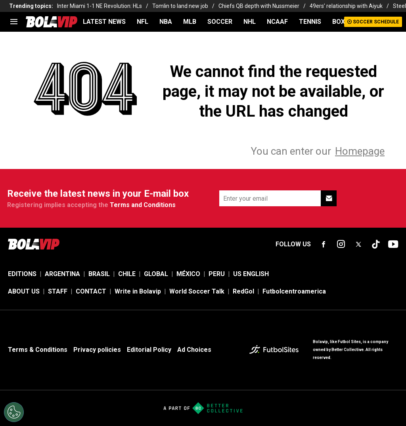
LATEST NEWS (104, 21)
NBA (165, 21)
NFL (142, 21)
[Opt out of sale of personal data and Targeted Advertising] (14, 412)
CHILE (127, 274)
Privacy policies (97, 349)
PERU (217, 274)
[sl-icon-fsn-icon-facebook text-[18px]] (323, 244)
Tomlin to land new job (180, 6)
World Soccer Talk (196, 291)
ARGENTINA (62, 274)
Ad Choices (194, 349)
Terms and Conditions (143, 205)
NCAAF (277, 21)
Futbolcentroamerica (294, 291)
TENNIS (310, 21)
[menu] (14, 22)
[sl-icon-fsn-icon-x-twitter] (358, 244)
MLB (189, 21)
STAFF (57, 291)
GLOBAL (156, 274)
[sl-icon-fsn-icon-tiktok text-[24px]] (376, 244)
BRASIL (99, 274)
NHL (249, 21)
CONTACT (91, 291)
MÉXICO (188, 274)
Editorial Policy (149, 349)
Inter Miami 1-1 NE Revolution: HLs (99, 6)
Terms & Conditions (37, 349)
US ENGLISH (251, 274)
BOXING (343, 21)
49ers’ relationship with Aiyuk (346, 6)
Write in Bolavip (138, 291)
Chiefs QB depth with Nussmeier (258, 6)
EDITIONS (22, 274)
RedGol (243, 291)
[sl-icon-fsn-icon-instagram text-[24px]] (341, 244)
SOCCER (219, 21)
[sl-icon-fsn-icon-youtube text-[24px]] (393, 244)
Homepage (360, 151)
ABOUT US (24, 291)
